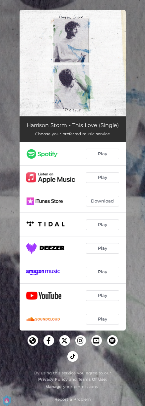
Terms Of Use (92, 379)
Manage (53, 386)
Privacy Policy (53, 379)
